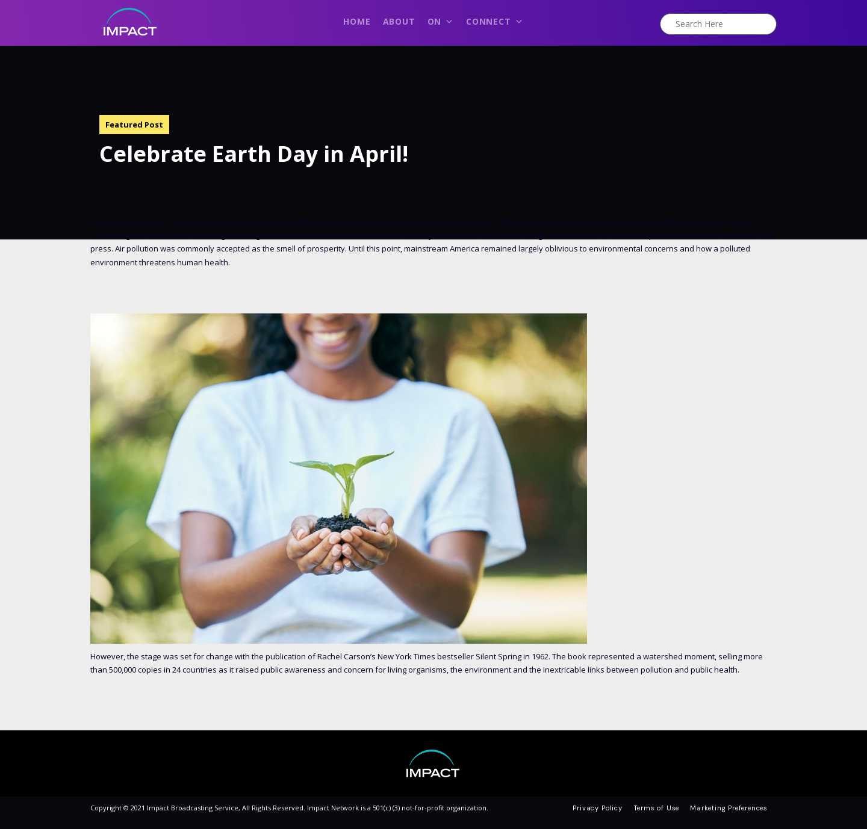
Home (356, 21)
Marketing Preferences (729, 808)
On (440, 25)
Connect (494, 25)
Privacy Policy (597, 808)
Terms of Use (656, 808)
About (399, 21)
